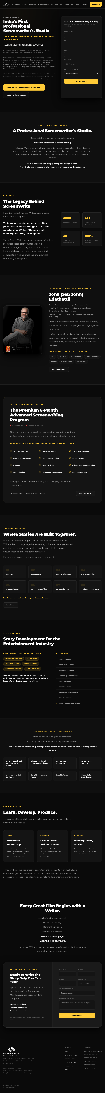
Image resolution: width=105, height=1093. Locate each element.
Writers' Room (43, 4)
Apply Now (96, 4)
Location (68, 60)
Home (10, 4)
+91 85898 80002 (90, 1061)
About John (69, 4)
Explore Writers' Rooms (16, 95)
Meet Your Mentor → (58, 369)
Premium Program (29, 4)
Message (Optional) (67, 998)
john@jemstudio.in (90, 1057)
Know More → (11, 605)
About (17, 4)
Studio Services (57, 4)
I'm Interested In (71, 69)
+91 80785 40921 (89, 1065)
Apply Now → (77, 1015)
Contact (84, 4)
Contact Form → (89, 1068)
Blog (77, 4)
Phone (66, 50)
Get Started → (81, 81)
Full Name (68, 31)
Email (66, 40)
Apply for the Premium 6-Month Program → (24, 87)
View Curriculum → (86, 493)
